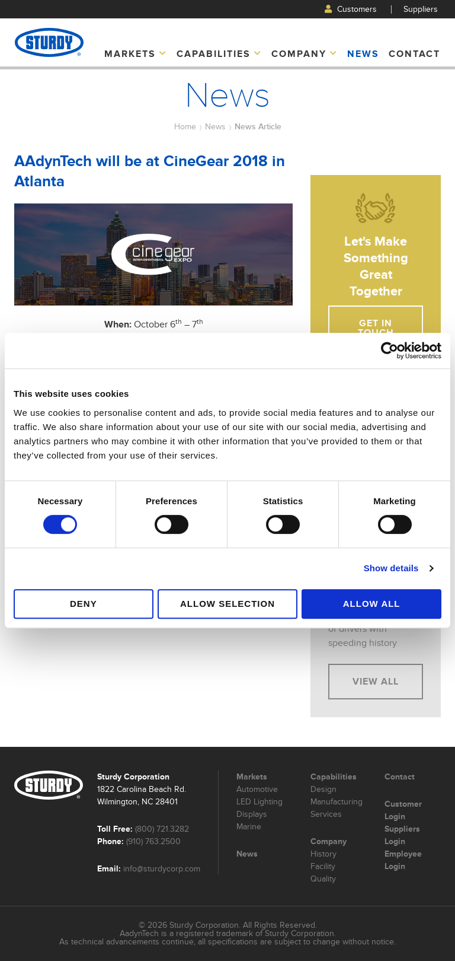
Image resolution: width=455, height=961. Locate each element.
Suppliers (420, 9)
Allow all (371, 604)
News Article (258, 126)
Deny (83, 604)
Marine (248, 826)
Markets (135, 54)
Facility (322, 866)
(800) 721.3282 (162, 829)
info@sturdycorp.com (161, 868)
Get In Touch (376, 328)
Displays (251, 814)
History (323, 853)
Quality (323, 878)
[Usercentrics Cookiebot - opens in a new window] (389, 350)
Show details (391, 568)
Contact (414, 54)
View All (376, 681)
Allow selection (227, 604)
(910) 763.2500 (153, 841)
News (363, 54)
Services (326, 814)
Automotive (257, 789)
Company (304, 54)
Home (185, 126)
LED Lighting (259, 801)
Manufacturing (336, 801)
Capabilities (219, 54)
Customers (351, 9)
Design (323, 789)
